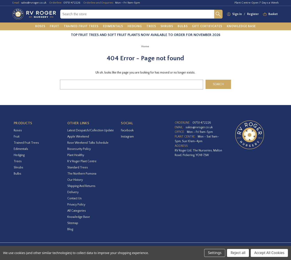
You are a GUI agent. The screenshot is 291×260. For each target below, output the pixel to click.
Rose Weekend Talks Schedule (88, 143)
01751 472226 (71, 2)
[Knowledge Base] (241, 26)
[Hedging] (134, 26)
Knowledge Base (78, 217)
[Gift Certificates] (207, 26)
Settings (214, 252)
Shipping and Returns (81, 186)
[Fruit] (55, 26)
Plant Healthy (75, 155)
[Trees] (151, 26)
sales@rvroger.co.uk (33, 2)
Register (253, 14)
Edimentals (21, 149)
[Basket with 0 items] (273, 14)
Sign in (237, 14)
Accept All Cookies (269, 252)
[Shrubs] (166, 26)
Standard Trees (77, 167)
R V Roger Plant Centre (82, 161)
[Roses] (40, 26)
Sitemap (72, 223)
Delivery (73, 192)
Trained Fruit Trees (26, 143)
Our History (75, 180)
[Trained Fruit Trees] (81, 26)
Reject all (238, 252)
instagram (127, 136)
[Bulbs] (182, 26)
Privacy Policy (76, 204)
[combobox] (137, 14)
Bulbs (17, 173)
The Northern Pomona (81, 173)
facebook (127, 130)
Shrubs (18, 167)
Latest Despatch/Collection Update (90, 130)
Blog (70, 229)
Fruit (16, 136)
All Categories (76, 211)
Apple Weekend (78, 136)
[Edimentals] (113, 26)
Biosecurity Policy (79, 149)
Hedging (19, 155)
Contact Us (74, 198)
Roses (18, 130)
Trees (18, 161)
